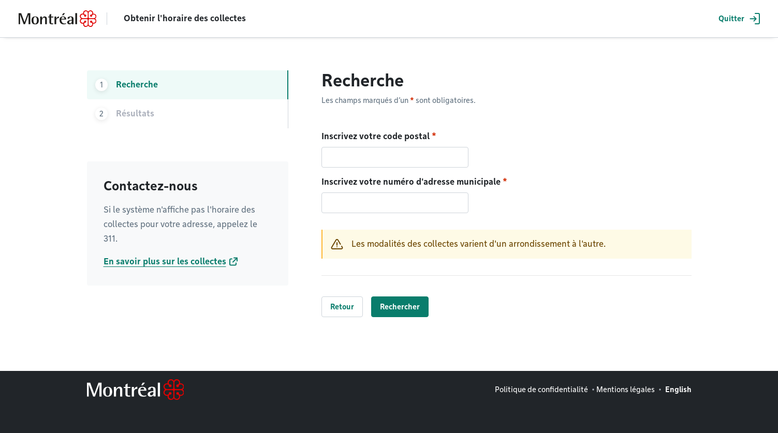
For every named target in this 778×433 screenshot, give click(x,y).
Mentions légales (625, 389)
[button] (738, 18)
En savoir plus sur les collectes (165, 261)
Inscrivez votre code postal (375, 136)
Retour (342, 307)
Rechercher (400, 307)
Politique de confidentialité (541, 389)
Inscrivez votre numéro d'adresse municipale (411, 182)
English (678, 389)
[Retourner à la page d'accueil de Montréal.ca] (57, 18)
